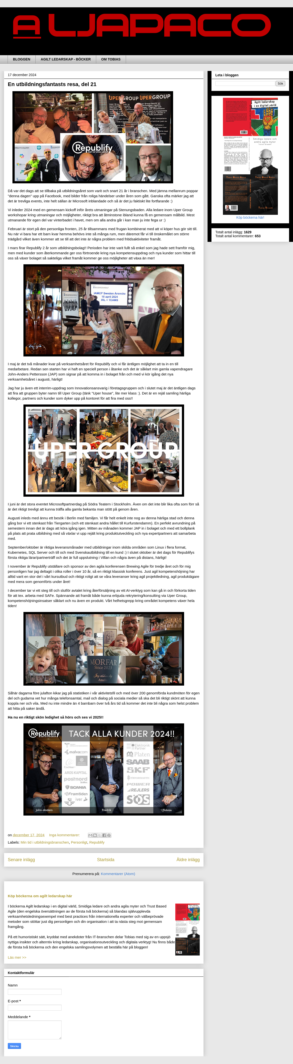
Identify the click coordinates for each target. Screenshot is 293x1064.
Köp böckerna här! (250, 215)
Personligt (79, 842)
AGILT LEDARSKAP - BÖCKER (66, 59)
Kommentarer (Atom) (118, 874)
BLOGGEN (21, 59)
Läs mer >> (17, 957)
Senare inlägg (21, 859)
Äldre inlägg (188, 859)
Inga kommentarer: (65, 835)
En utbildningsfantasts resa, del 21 (52, 84)
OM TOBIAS (111, 59)
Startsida (105, 859)
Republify (97, 842)
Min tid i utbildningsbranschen (45, 842)
